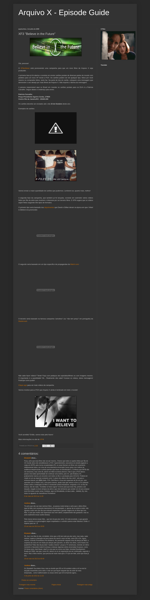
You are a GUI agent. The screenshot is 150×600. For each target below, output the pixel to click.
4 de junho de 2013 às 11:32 (34, 576)
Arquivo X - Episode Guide (63, 12)
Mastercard (22, 321)
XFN (41, 439)
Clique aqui (22, 385)
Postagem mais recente (27, 585)
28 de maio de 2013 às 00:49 (34, 559)
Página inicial (56, 585)
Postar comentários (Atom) (33, 588)
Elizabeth (27, 458)
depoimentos (49, 207)
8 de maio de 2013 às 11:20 (33, 496)
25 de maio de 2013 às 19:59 (34, 526)
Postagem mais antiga (84, 585)
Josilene (27, 503)
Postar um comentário (29, 580)
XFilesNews (25, 68)
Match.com (74, 264)
